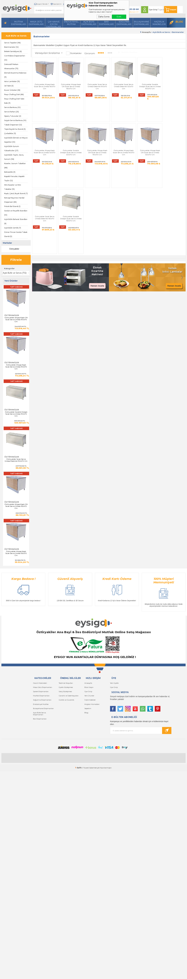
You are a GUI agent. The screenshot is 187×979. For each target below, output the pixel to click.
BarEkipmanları (106, 23)
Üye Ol (161, 10)
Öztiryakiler (11, 249)
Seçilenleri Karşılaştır (128, 52)
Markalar (7, 243)
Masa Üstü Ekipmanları (36, 23)
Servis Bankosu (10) (12, 107)
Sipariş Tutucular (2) (12, 116)
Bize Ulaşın (88, 687)
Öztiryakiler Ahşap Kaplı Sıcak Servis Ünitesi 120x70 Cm (173, 86)
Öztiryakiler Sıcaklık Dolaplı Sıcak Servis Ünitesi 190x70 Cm (16, 414)
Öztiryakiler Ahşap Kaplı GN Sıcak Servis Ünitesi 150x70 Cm (16, 506)
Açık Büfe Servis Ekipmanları (39, 713)
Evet (119, 16)
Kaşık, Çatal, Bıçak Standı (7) (16, 193)
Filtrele (16, 260)
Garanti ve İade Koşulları (69, 696)
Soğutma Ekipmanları (124, 23)
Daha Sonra (103, 16)
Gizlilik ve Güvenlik (66, 700)
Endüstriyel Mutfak (71, 23)
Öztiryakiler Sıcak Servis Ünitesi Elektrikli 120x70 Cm (121, 86)
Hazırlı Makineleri (40, 683)
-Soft (78, 768)
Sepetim (87, 708)
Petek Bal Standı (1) (12, 206)
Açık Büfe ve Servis (16, 35)
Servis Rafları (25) (11, 112)
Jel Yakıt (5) (9, 86)
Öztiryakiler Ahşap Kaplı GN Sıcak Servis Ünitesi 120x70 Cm (122, 137)
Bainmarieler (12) (11, 47)
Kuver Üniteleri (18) (12, 90)
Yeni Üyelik (114, 683)
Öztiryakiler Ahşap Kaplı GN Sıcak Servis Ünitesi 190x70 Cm (16, 320)
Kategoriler (9, 268)
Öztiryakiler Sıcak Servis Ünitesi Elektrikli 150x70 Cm (147, 137)
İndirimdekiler (90, 700)
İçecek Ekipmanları (41, 691)
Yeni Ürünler (89, 696)
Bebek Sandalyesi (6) (13, 51)
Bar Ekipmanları (40, 719)
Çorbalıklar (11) (10, 133)
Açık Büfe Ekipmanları (88, 23)
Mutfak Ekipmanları (18, 23)
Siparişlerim (56, 4)
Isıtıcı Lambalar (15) (12, 81)
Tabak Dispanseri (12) (13, 125)
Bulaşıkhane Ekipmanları (141, 23)
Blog (179, 21)
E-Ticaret (85, 768)
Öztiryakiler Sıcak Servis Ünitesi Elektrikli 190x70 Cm (16, 460)
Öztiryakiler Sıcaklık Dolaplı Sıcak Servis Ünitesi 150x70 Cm (173, 137)
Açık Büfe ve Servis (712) (15, 273)
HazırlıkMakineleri (159, 23)
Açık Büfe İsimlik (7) (12, 228)
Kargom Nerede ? (42, 4)
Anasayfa (88, 683)
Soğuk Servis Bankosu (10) (15, 120)
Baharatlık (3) (9, 172)
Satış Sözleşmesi (65, 691)
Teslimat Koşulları (66, 683)
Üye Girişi (153, 10)
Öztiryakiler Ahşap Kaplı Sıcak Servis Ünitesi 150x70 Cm (16, 553)
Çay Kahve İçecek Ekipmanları (53, 24)
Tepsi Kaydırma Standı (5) (15, 129)
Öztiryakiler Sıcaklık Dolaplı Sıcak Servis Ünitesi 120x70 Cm (44, 137)
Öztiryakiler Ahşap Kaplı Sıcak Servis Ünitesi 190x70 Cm (16, 367)
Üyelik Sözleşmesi (66, 687)
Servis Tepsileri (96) (12, 43)
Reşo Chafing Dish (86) (14, 94)
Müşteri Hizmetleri (91, 704)
